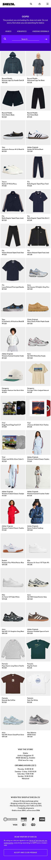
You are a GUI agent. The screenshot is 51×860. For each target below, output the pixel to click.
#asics (8, 31)
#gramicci (22, 31)
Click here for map (25, 760)
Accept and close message (25, 852)
